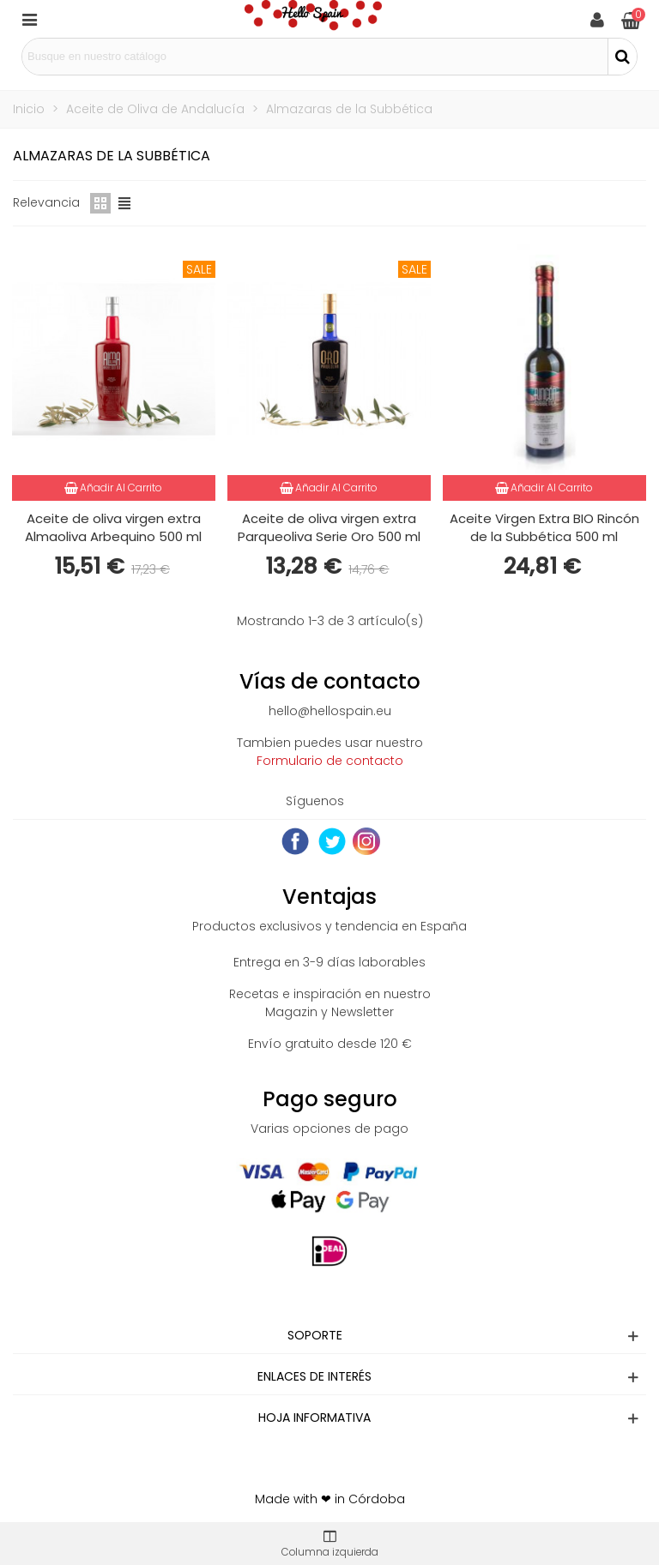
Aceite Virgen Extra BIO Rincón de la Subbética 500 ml (544, 527)
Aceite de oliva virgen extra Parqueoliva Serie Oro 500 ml (329, 527)
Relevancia (46, 202)
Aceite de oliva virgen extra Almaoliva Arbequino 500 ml (113, 527)
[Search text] (315, 57)
